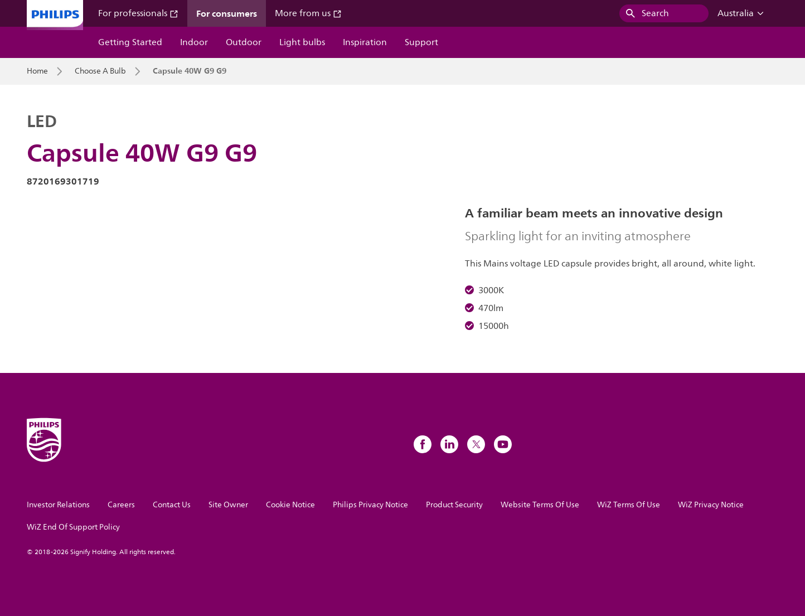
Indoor (194, 42)
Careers (121, 504)
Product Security (454, 504)
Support (421, 42)
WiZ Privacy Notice (711, 504)
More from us (308, 13)
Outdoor (243, 42)
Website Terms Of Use (540, 504)
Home (37, 71)
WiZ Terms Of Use (628, 504)
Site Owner (228, 504)
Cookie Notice (290, 504)
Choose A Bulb (100, 71)
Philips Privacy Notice (370, 504)
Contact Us (172, 504)
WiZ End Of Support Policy (73, 527)
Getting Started (130, 42)
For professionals (138, 13)
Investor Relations (58, 504)
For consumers (226, 13)
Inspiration (365, 42)
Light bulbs (302, 42)
